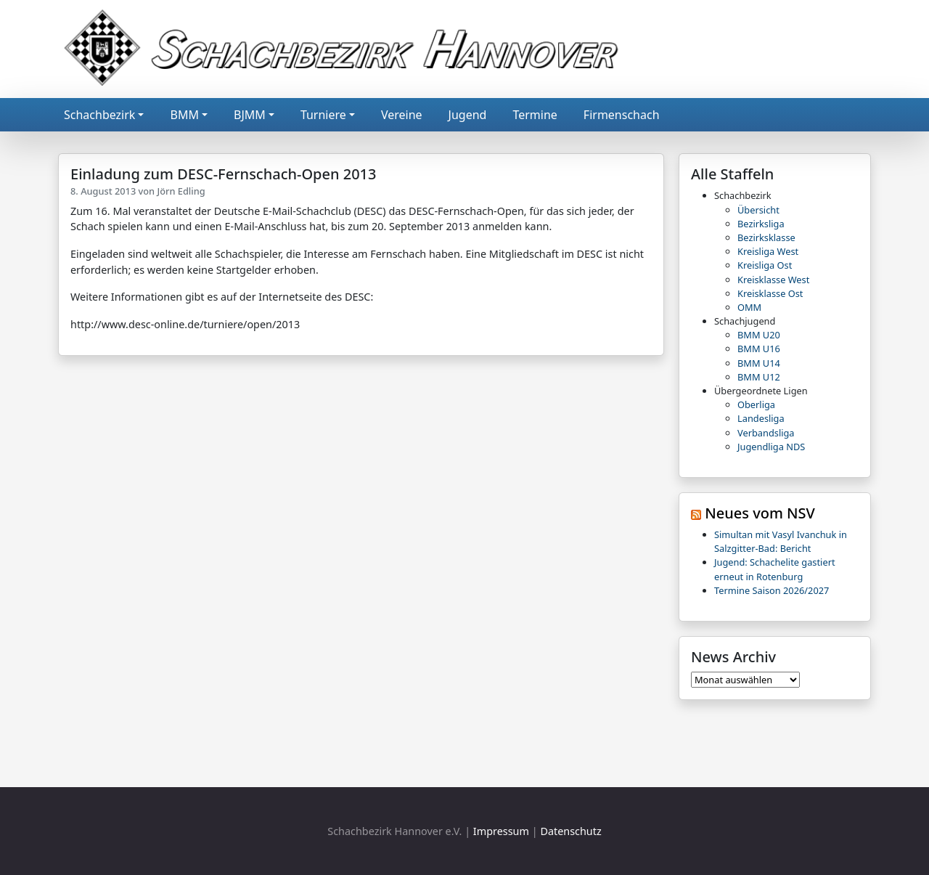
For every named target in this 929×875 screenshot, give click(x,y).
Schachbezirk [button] (99, 115)
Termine (534, 115)
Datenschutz (570, 831)
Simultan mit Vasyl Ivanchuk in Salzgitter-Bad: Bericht (780, 541)
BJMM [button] (250, 115)
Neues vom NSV (760, 513)
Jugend (468, 115)
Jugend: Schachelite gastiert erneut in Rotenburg (774, 568)
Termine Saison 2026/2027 (771, 590)
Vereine (401, 115)
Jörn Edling (181, 191)
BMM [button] (184, 115)
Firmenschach (622, 115)
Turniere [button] (323, 115)
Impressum (501, 831)
